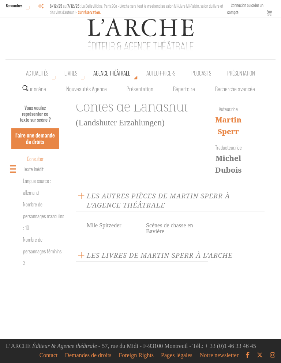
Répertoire (184, 89)
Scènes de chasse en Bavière (169, 228)
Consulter (35, 159)
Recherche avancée (235, 89)
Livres (71, 73)
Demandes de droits (88, 355)
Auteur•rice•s (161, 73)
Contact (49, 355)
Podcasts (201, 73)
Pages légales (176, 355)
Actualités (37, 73)
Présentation (140, 89)
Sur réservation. (89, 12)
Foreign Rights (136, 355)
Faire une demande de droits (35, 138)
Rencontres (14, 5)
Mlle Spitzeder (104, 225)
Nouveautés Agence (86, 89)
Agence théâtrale (111, 73)
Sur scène (36, 89)
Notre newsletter (219, 355)
